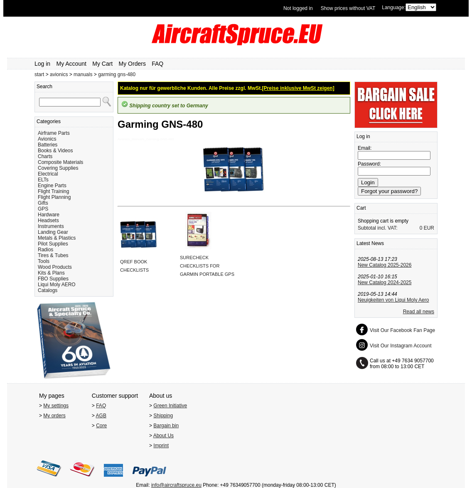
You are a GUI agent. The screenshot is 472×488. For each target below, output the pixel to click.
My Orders (132, 63)
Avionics (47, 139)
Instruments (51, 226)
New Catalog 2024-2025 (384, 282)
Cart (361, 208)
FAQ (157, 63)
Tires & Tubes (53, 255)
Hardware (48, 215)
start (39, 74)
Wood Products (55, 267)
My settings (56, 406)
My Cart (102, 63)
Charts (45, 156)
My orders (54, 416)
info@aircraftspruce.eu (176, 485)
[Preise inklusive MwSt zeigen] (298, 88)
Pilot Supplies (53, 244)
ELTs (43, 180)
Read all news (418, 312)
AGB (101, 416)
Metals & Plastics (57, 238)
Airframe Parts (54, 133)
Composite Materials (60, 162)
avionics (59, 74)
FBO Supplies (53, 279)
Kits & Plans (51, 273)
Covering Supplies (58, 168)
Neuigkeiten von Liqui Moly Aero (393, 300)
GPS (43, 209)
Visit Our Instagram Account (401, 346)
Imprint (161, 445)
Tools (43, 261)
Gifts (43, 203)
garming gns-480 (116, 74)
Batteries (47, 145)
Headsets (48, 220)
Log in (42, 63)
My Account (71, 63)
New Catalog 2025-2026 (384, 265)
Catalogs (47, 290)
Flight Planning (54, 197)
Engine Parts (52, 185)
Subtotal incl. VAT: (378, 228)
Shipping (163, 416)
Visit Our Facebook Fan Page (402, 330)
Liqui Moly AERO (57, 284)
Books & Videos (55, 151)
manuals (83, 74)
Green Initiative (170, 406)
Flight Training (53, 191)
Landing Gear (53, 232)
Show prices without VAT (348, 8)
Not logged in (298, 8)
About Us (163, 435)
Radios (45, 250)
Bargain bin (166, 426)
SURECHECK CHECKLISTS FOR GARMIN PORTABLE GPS (207, 266)
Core (101, 426)
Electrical (48, 174)
